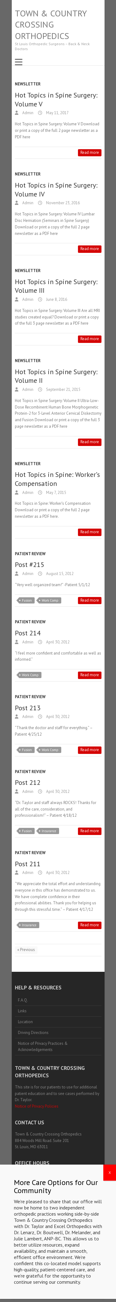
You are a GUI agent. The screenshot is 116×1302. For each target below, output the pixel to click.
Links (22, 1011)
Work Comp (50, 600)
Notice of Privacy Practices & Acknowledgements (43, 1047)
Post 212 (28, 782)
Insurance (49, 831)
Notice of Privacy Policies (36, 1106)
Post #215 (29, 564)
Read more (89, 152)
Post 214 (28, 633)
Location (25, 1021)
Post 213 (28, 707)
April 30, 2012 (57, 642)
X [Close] (110, 1243)
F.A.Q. (23, 1000)
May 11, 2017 (57, 112)
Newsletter (28, 84)
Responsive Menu (18, 62)
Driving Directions (33, 1032)
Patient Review (30, 553)
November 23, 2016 (62, 202)
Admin (27, 112)
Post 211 (28, 863)
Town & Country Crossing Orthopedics (51, 24)
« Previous (26, 949)
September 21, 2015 (62, 389)
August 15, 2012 (59, 573)
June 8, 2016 (56, 299)
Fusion (27, 600)
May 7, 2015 (55, 492)
